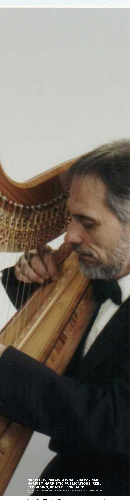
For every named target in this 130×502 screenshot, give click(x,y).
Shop (52, 499)
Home (28, 499)
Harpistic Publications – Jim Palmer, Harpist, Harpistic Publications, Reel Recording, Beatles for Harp (64, 482)
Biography (36, 499)
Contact (59, 499)
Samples (45, 499)
